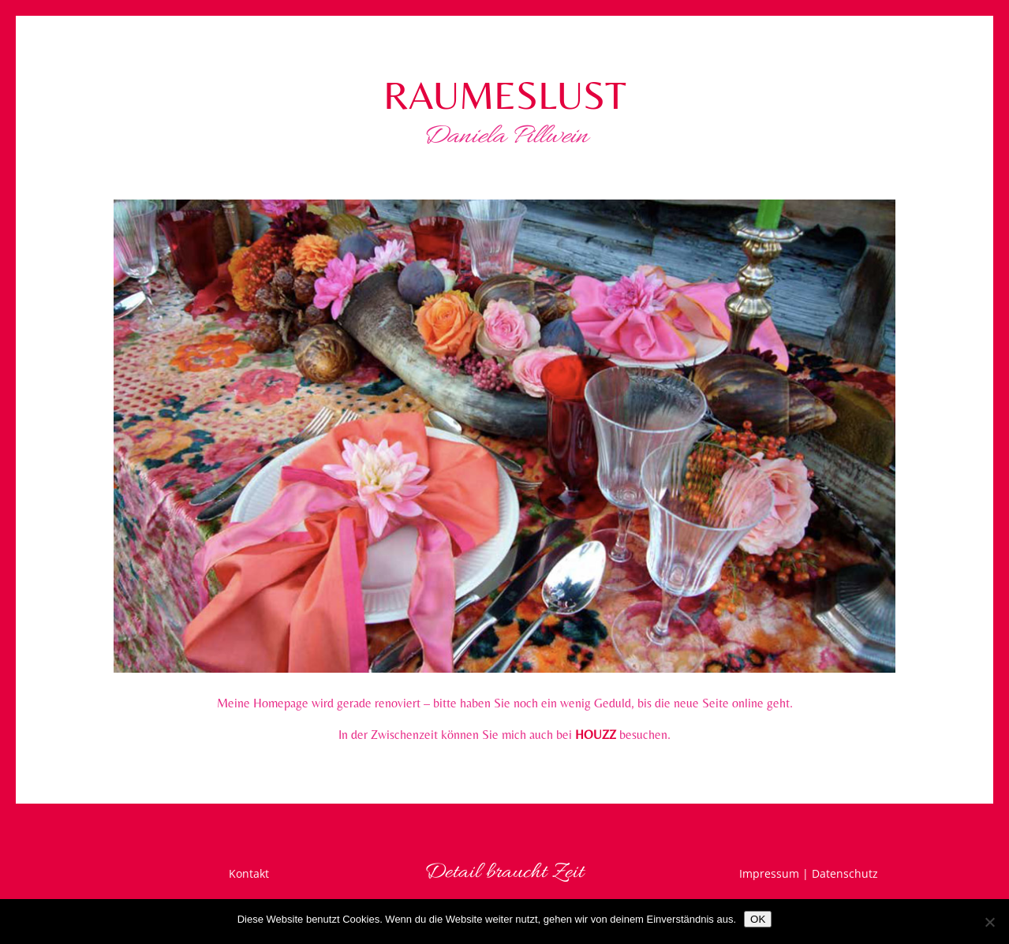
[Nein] (989, 922)
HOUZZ (595, 734)
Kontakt (249, 873)
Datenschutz (845, 873)
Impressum (769, 873)
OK (757, 919)
